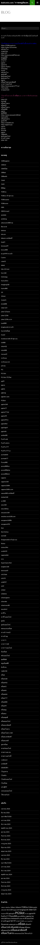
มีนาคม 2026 (5, 812)
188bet (3, 172)
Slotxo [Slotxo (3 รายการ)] (9, 918)
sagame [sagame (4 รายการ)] (28, 916)
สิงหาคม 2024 (5, 886)
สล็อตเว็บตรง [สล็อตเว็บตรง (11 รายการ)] (7, 933)
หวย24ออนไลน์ (6, 748)
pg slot (3, 128)
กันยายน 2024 (5, 882)
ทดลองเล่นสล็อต (6, 628)
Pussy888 (4, 462)
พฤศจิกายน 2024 (6, 874)
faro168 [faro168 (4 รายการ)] (9, 910)
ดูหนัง (3, 621)
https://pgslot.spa (6, 124)
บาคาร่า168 (5, 644)
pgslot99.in (4, 420)
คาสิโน (3, 613)
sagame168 (5, 482)
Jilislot (3, 296)
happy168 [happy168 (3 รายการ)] (16, 910)
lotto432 (4, 346)
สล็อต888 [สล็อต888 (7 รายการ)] (14, 927)
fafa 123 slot (5, 269)
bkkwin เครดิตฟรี (6, 238)
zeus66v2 (4, 609)
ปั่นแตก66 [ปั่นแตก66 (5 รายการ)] (4, 924)
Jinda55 (3, 300)
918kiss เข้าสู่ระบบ (7, 196)
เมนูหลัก (37, 2)
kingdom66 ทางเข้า (7, 327)
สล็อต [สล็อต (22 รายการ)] (21, 924)
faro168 (3, 273)
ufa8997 (4, 582)
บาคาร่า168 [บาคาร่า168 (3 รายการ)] (20, 921)
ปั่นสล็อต (4, 652)
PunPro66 (4, 439)
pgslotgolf (4, 427)
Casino (3, 257)
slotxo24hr (4, 117)
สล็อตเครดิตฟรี (6, 725)
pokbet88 (4, 435)
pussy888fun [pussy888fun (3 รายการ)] (21, 916)
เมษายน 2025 (5, 855)
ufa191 (3, 578)
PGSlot (3, 400)
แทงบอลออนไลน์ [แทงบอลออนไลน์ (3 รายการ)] (19, 933)
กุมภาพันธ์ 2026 (6, 816)
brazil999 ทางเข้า (7, 254)
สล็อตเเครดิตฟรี (6, 737)
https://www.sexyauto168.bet (11, 115)
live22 (3, 70)
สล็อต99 (4, 105)
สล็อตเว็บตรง (5, 103)
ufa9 (2, 586)
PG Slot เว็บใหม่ (6, 377)
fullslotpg (4, 68)
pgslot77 (4, 65)
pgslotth (4, 431)
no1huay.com (5, 362)
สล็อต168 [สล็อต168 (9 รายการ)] (5, 927)
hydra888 (4, 288)
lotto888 (4, 350)
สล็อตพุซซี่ (4, 717)
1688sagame (5, 161)
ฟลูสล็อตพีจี (5, 663)
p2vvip (3, 366)
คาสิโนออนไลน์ (6, 617)
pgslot (3, 63)
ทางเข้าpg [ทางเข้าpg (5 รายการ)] (5, 921)
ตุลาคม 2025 (5, 832)
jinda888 (4, 304)
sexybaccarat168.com (8, 516)
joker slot (4, 140)
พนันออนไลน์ (5, 655)
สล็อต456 (4, 682)
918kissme (4, 203)
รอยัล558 (4, 671)
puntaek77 (4, 458)
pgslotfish (4, 424)
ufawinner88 (5, 605)
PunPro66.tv (5, 443)
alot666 (3, 215)
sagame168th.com (7, 489)
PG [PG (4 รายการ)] (7, 913)
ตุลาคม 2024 (5, 878)
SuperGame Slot (6, 563)
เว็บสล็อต (4, 783)
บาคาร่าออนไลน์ (6, 84)
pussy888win (5, 474)
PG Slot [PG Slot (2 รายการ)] (27, 913)
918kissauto (5, 199)
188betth (4, 134)
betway (3, 230)
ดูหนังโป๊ (4, 121)
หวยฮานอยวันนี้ (6, 756)
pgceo (3, 385)
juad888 (4, 323)
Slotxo (3, 543)
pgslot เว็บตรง (5, 67)
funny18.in (4, 281)
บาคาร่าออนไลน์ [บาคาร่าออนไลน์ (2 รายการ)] (28, 921)
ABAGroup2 (5, 211)
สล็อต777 (4, 698)
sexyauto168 (5, 512)
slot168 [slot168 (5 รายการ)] (4, 918)
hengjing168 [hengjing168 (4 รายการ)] (23, 910)
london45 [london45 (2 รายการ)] (3, 913)
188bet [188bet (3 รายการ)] (12, 907)
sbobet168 (4, 497)
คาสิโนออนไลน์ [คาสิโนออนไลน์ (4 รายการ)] (28, 918)
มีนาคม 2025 (5, 859)
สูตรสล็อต (4, 744)
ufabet (3, 590)
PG (2, 369)
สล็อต (3, 675)
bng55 (3, 242)
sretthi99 (4, 551)
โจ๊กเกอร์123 (5, 795)
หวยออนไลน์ (5, 90)
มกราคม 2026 (5, 820)
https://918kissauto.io (8, 45)
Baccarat (4, 226)
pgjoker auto (5, 397)
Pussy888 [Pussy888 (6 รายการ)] (13, 916)
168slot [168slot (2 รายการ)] (3, 907)
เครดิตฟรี (4, 764)
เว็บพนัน (4, 775)
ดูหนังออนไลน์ (5, 76)
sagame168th (5, 485)
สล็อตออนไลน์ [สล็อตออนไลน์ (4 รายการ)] (6, 930)
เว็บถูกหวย (4, 771)
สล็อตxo (3, 713)
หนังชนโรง (4, 49)
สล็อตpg (3, 710)
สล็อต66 (4, 690)
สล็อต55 (4, 686)
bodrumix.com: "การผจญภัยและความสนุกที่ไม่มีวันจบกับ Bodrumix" (15, 2)
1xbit (2, 184)
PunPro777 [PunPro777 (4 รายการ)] (5, 916)
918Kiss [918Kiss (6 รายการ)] (24, 907)
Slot (2, 528)
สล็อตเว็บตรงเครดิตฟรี (8, 82)
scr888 (3, 501)
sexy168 (4, 505)
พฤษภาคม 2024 (6, 894)
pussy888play (5, 470)
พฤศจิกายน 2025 (6, 828)
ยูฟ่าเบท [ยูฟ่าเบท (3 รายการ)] (15, 924)
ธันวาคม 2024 (5, 870)
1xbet (3, 180)
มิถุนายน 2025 (5, 847)
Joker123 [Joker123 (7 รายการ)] (32, 909)
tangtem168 (5, 567)
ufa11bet (4, 574)
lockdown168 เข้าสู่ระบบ (9, 339)
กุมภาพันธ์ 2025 (6, 863)
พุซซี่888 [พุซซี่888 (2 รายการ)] (11, 924)
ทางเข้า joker (5, 138)
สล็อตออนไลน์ (5, 721)
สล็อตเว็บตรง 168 (7, 733)
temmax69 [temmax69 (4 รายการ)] (15, 918)
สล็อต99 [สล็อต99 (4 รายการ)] (28, 924)
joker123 (4, 53)
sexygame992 (5, 524)
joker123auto (5, 311)
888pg (3, 188)
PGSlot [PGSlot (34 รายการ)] (20, 913)
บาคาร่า (3, 61)
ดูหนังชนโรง (5, 78)
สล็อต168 (4, 679)
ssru (2, 559)
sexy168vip (5, 509)
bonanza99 (4, 246)
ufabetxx (4, 594)
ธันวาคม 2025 (5, 824)
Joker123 (4, 308)
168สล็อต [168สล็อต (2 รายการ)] (7, 907)
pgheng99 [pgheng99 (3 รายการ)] (12, 913)
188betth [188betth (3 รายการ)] (18, 907)
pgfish (3, 389)
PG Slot (3, 373)
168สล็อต (4, 169)
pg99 (2, 381)
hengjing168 (5, 284)
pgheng (3, 393)
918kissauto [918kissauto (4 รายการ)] (32, 907)
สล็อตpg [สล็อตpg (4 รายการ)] (21, 927)
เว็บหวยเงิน (4, 88)
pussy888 (4, 57)
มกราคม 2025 (5, 867)
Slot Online (4, 532)
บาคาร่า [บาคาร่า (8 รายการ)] (12, 921)
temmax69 (4, 570)
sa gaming (4, 51)
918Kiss (3, 192)
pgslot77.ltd (5, 412)
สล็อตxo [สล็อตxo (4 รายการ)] (27, 927)
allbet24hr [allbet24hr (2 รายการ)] (3, 910)
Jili (2, 292)
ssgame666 (4, 555)
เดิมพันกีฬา (4, 768)
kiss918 (3, 130)
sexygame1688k (6, 520)
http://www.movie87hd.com (10, 55)
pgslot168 (4, 404)
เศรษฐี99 (4, 787)
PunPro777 (5, 447)
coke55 (3, 261)
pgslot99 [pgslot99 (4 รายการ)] (32, 913)
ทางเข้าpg (4, 636)
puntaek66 (4, 454)
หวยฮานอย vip (6, 752)
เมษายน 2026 (5, 809)
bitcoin (3, 234)
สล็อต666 (4, 694)
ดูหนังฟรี (4, 74)
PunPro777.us (6, 451)
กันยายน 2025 (5, 836)
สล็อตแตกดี (5, 740)
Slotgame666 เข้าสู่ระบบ (9, 540)
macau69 (4, 354)
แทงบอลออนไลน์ (6, 791)
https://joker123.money (9, 47)
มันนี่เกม (4, 667)
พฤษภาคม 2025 (6, 851)
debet (3, 265)
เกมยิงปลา (4, 760)
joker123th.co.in (6, 319)
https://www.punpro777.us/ (10, 86)
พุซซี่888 (4, 59)
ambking (4, 219)
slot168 (3, 101)
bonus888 (4, 250)
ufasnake (4, 601)
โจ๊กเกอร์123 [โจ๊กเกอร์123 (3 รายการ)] (28, 933)
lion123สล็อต (5, 331)
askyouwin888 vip (7, 223)
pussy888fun (5, 466)
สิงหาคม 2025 (5, 840)
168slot (3, 165)
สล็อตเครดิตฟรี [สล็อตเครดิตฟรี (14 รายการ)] (19, 929)
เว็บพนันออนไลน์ (6, 779)
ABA (2, 207)
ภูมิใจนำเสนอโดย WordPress (9, 942)
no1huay (4, 358)
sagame (3, 478)
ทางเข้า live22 (5, 632)
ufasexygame (5, 597)
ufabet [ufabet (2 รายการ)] (21, 918)
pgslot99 (4, 416)
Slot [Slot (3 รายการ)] (32, 916)
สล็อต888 (4, 109)
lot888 (3, 342)
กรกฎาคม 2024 (6, 890)
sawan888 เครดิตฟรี (7, 493)
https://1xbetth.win (7, 123)
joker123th (4, 315)
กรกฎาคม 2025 (6, 843)
